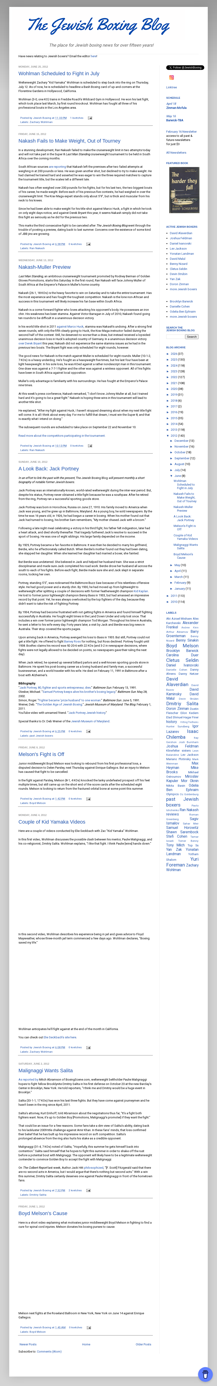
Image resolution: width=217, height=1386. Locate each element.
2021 (174, 383)
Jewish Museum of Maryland (90, 721)
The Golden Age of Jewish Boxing (59, 704)
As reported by (28, 1079)
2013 (174, 429)
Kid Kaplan (141, 591)
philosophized (93, 1167)
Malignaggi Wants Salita (45, 1070)
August (180, 464)
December (182, 440)
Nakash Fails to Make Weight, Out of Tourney (69, 141)
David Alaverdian (181, 233)
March (179, 577)
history (171, 722)
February (181, 582)
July (178, 470)
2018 (174, 400)
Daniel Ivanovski (180, 243)
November (182, 446)
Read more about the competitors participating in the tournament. (61, 435)
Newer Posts (28, 1344)
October (180, 452)
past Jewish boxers (41, 735)
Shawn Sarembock (182, 832)
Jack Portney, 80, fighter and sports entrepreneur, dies (55, 687)
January (180, 588)
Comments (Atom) (49, 1351)
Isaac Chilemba (182, 734)
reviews (172, 814)
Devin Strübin (178, 274)
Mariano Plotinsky (178, 759)
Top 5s (193, 845)
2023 (174, 371)
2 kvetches (75, 1190)
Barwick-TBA (174, 120)
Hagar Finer (191, 717)
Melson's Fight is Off (41, 754)
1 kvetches (76, 117)
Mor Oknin (190, 781)
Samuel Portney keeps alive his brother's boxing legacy (79, 691)
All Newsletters (176, 152)
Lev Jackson (178, 248)
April (178, 571)
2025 (174, 359)
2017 (174, 406)
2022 (174, 377)
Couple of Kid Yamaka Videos (51, 822)
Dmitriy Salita (38, 1194)
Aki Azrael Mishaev (179, 618)
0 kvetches (75, 244)
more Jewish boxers (183, 289)
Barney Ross (72, 641)
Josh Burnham (189, 742)
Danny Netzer (189, 673)
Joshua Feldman (181, 238)
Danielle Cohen (180, 306)
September (182, 458)
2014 (174, 424)
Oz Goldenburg (189, 794)
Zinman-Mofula (176, 108)
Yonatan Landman (182, 253)
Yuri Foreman (182, 862)
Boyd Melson (38, 803)
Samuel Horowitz (182, 828)
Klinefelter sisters (178, 750)
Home (86, 1344)
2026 (174, 353)
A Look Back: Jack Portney (48, 469)
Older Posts (143, 1344)
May (178, 565)
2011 (174, 595)
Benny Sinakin (187, 640)
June (178, 476)
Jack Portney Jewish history (87, 712)
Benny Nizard (178, 264)
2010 (174, 601)
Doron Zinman (179, 284)
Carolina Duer (182, 655)
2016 (174, 412)
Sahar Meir (191, 823)
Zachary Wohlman (41, 122)
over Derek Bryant (30, 343)
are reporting (57, 166)
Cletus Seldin (178, 269)
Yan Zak (175, 279)
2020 (174, 389)
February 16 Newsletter (181, 131)
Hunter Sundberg (177, 726)
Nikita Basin (175, 785)
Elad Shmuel (174, 717)
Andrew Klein (190, 627)
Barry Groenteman (182, 634)
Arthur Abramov (177, 631)
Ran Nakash (37, 248)
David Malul (177, 258)
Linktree (171, 87)
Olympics (172, 794)
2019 (174, 394)
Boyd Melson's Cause (42, 1213)
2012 (174, 435)
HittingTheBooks (189, 722)
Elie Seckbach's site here (60, 1037)
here (93, 56)
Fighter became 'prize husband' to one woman (70, 700)
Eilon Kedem (190, 713)
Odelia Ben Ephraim (183, 311)
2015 (174, 418)
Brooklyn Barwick (181, 301)
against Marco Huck (70, 326)
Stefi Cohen (176, 836)
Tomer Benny (188, 840)
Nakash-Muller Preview (44, 267)
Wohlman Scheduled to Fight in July (58, 73)
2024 (174, 365)
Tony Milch (175, 845)
